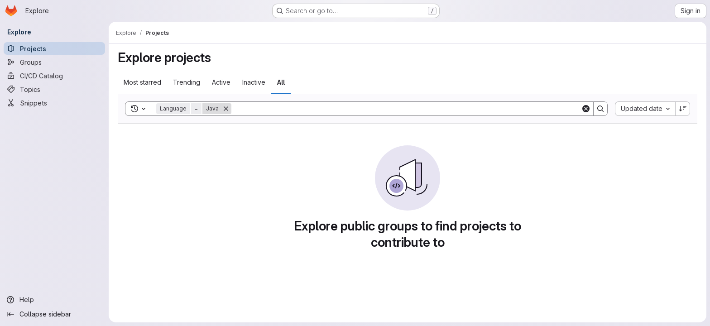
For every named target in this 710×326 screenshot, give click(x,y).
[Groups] (54, 62)
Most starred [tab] (142, 82)
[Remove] (226, 108)
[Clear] (585, 108)
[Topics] (54, 89)
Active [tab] (221, 82)
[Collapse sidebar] (54, 314)
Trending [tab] (186, 82)
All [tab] (281, 82)
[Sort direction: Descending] (683, 108)
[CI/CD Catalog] (54, 75)
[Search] (406, 108)
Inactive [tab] (253, 82)
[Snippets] (54, 102)
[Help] (54, 299)
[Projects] (54, 48)
